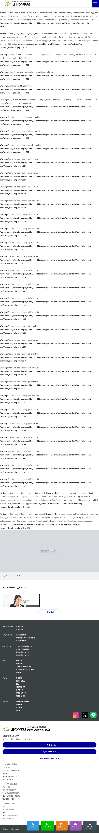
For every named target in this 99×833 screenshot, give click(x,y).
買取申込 (19, 704)
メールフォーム (49, 745)
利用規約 (19, 672)
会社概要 (19, 678)
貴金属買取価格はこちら (49, 758)
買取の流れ (19, 626)
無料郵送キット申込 (22, 701)
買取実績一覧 (20, 687)
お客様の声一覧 (21, 693)
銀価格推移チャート (22, 655)
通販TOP (19, 660)
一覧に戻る (49, 612)
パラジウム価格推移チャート (25, 646)
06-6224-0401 (51, 751)
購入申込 (19, 707)
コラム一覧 (19, 690)
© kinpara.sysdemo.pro (10, 829)
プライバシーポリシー (23, 666)
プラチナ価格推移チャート (25, 649)
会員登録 (19, 663)
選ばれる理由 (20, 681)
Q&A (17, 684)
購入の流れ (19, 629)
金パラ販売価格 (21, 641)
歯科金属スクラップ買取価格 (25, 638)
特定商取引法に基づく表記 (25, 669)
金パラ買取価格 (21, 635)
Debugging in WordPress (32, 19)
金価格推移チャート (22, 652)
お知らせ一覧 (20, 696)
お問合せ (19, 710)
